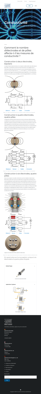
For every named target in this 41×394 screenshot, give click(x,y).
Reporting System (9, 367)
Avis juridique (8, 369)
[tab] (20, 266)
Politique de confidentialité (11, 363)
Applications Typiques (11, 284)
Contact (25, 1)
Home (5, 44)
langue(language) (32, 1)
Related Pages (9, 266)
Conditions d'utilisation (10, 365)
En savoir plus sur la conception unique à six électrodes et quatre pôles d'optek (20, 258)
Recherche (20, 1)
